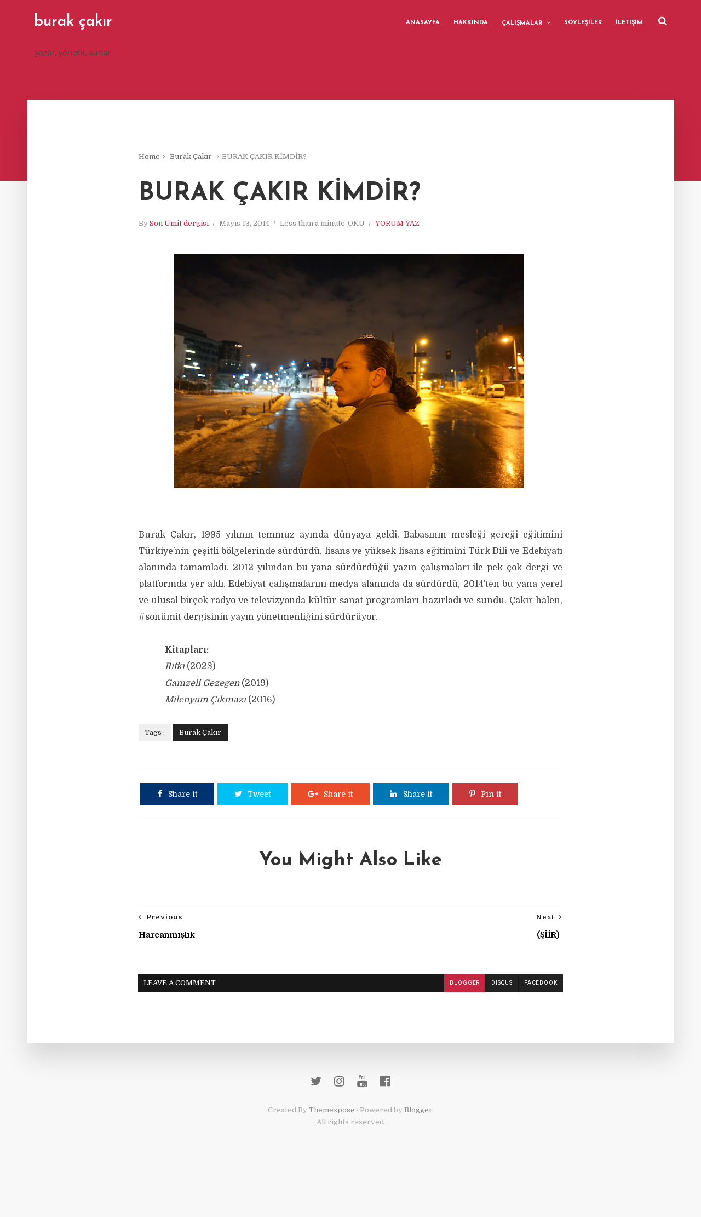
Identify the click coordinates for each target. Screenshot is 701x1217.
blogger (451, 1018)
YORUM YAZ (410, 227)
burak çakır (75, 22)
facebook (527, 1018)
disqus (488, 1018)
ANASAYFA (421, 22)
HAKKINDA (469, 22)
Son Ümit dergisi (191, 227)
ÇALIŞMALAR (520, 22)
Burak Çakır (203, 159)
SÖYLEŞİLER (581, 22)
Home (162, 159)
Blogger (419, 1150)
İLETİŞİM (627, 22)
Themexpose (332, 1150)
